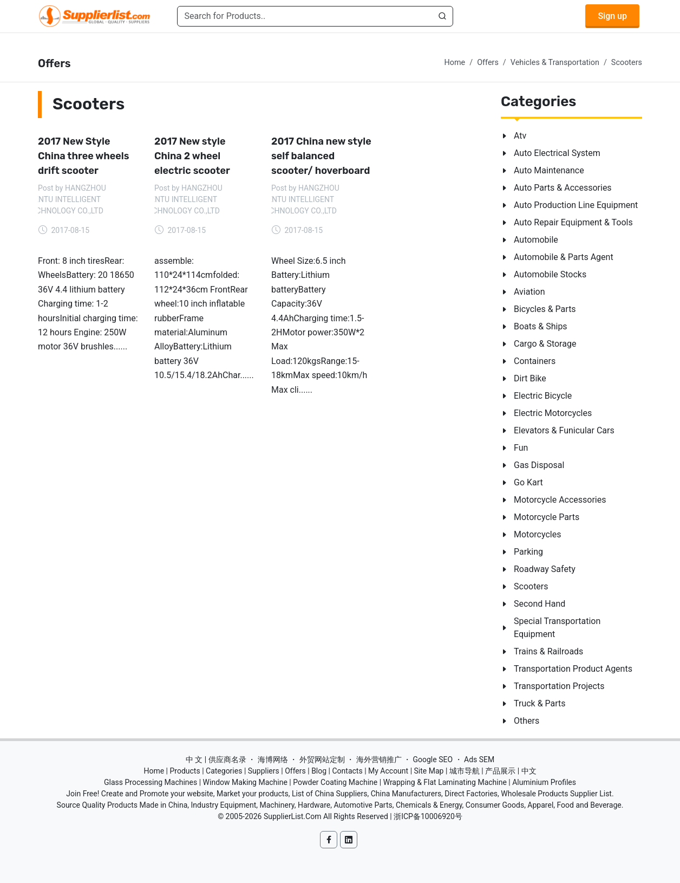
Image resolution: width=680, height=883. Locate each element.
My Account (388, 771)
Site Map (429, 771)
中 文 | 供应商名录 (216, 759)
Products (185, 771)
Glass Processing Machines (150, 782)
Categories (224, 771)
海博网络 (273, 759)
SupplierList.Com (293, 816)
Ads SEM (479, 759)
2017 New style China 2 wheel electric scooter (192, 156)
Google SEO (433, 759)
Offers (488, 62)
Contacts (347, 771)
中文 (529, 771)
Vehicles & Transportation (555, 62)
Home (454, 62)
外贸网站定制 (322, 759)
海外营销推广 (379, 759)
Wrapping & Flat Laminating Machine (445, 782)
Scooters (626, 62)
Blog (318, 771)
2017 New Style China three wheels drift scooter (83, 156)
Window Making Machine (245, 782)
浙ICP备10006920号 (428, 816)
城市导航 (464, 771)
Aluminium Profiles (544, 782)
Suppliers (263, 771)
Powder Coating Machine (335, 782)
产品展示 (500, 771)
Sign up (612, 16)
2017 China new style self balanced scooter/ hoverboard (321, 156)
